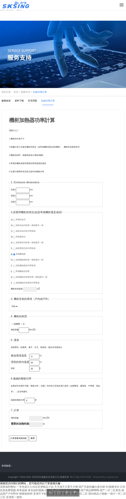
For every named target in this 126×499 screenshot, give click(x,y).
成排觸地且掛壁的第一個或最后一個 (31, 277)
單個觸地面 (21, 254)
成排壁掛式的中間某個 (25, 248)
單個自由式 (21, 219)
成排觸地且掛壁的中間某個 (27, 283)
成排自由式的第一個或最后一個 (29, 225)
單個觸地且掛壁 (23, 271)
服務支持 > (26, 92)
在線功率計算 (40, 92)
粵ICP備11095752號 (80, 477)
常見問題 (32, 100)
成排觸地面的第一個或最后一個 (29, 260)
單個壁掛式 (21, 237)
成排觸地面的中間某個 (25, 265)
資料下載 (19, 100)
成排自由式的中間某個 (25, 231)
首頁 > (17, 92)
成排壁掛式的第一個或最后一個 (29, 242)
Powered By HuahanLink (105, 477)
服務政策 (6, 100)
